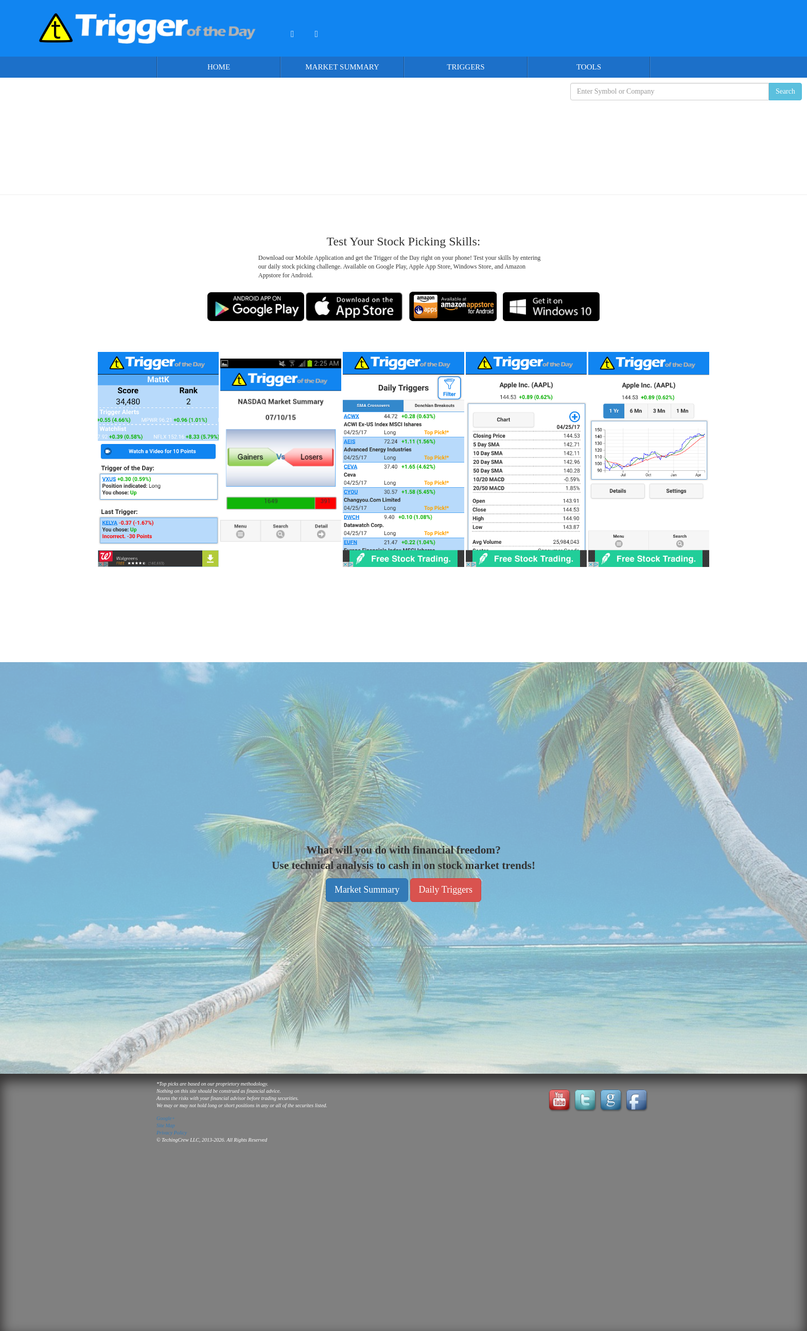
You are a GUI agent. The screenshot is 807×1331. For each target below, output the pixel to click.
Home (218, 67)
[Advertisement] (403, 139)
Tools (588, 67)
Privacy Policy (171, 1132)
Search (785, 91)
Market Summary (342, 67)
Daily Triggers (446, 889)
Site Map (165, 1125)
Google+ (165, 1118)
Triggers (465, 67)
